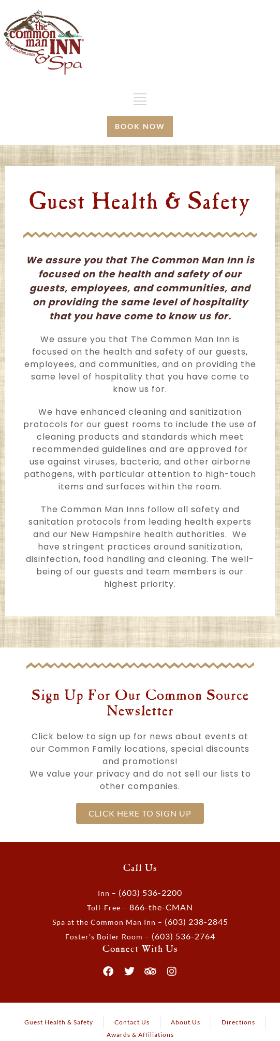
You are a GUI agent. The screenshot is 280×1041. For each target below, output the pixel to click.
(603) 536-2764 (183, 936)
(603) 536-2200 (150, 892)
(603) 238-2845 (196, 921)
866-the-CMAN (161, 907)
